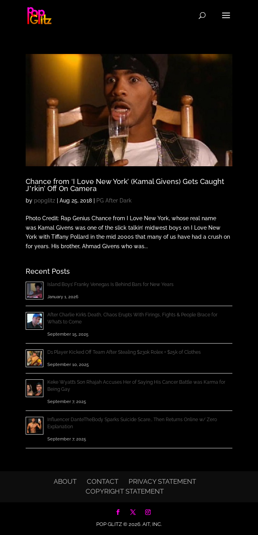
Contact (102, 481)
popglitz (44, 200)
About (65, 481)
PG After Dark (114, 200)
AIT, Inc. (151, 524)
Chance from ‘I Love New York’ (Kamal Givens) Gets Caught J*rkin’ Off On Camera (125, 185)
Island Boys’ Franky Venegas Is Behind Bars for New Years (110, 284)
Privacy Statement (162, 481)
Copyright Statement (125, 491)
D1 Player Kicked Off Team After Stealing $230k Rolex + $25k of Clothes (124, 352)
